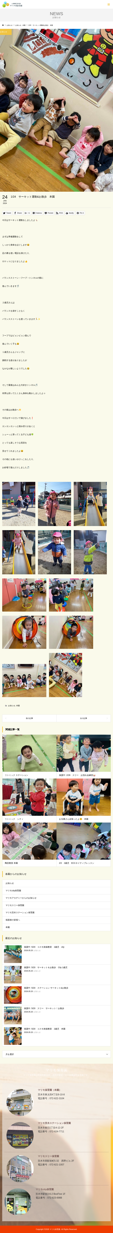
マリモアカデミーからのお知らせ (21, 898)
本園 (18, 706)
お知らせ (11, 706)
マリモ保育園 (56, 1070)
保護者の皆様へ (13, 920)
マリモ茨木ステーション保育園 (20, 912)
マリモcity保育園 (13, 890)
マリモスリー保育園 (15, 905)
